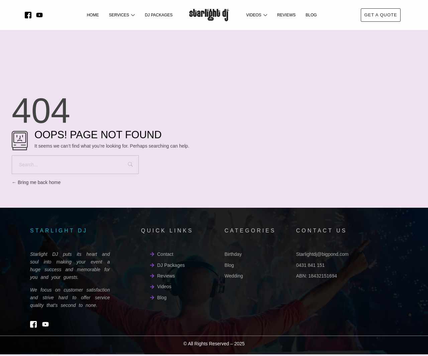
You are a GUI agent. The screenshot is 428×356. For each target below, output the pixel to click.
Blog (311, 15)
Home (93, 15)
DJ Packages (159, 15)
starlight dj (59, 230)
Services (122, 15)
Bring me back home (36, 182)
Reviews (286, 15)
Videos (256, 15)
